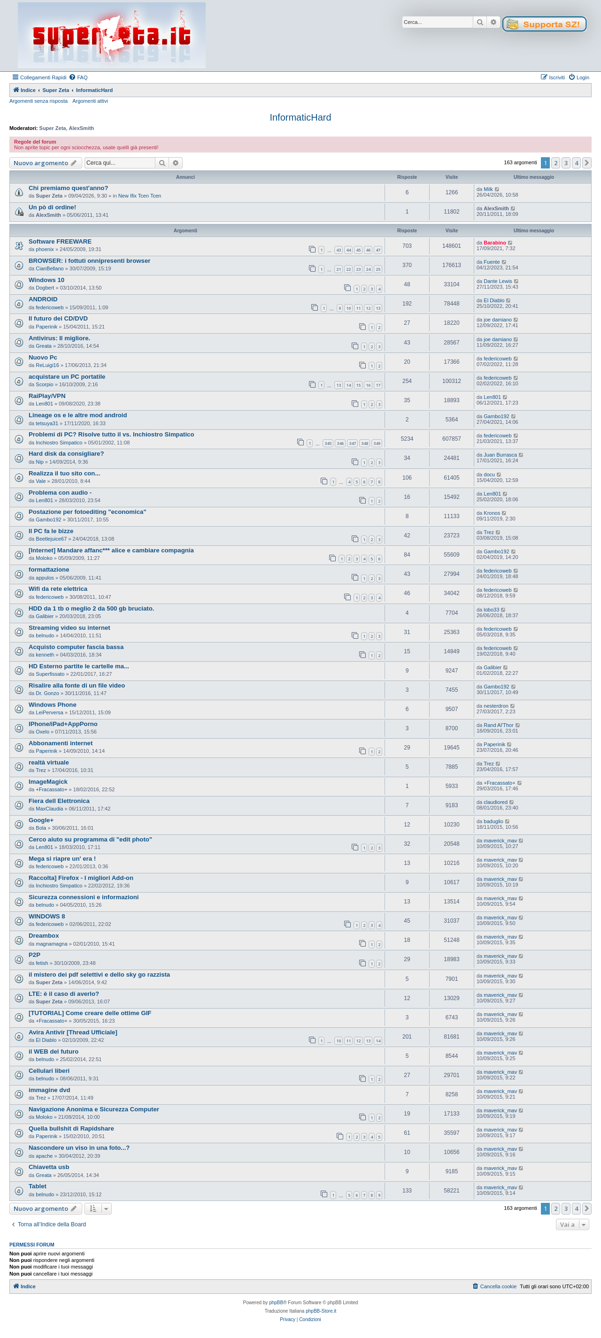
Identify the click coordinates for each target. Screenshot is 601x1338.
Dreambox (44, 935)
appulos (45, 578)
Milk (488, 189)
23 (358, 269)
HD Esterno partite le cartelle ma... (79, 666)
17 (378, 385)
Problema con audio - (60, 492)
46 (368, 250)
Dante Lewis (498, 281)
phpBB (276, 1302)
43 (338, 250)
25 (378, 269)
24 (368, 269)
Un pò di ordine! (52, 207)
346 (340, 443)
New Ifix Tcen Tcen (139, 196)
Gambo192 (496, 416)
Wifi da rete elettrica (58, 588)
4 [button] (576, 163)
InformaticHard (300, 117)
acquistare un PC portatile (67, 376)
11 (358, 308)
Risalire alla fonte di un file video (77, 685)
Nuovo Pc (43, 357)
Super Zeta (52, 128)
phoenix (45, 249)
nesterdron (496, 706)
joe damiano (498, 319)
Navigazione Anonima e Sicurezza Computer (94, 1109)
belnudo (45, 635)
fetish (42, 963)
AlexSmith (81, 128)
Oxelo (42, 731)
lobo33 (491, 609)
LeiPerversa (49, 712)
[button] (587, 162)
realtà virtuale (49, 762)
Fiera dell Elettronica (59, 800)
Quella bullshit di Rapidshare (71, 1128)
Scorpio (44, 384)
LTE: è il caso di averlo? (64, 993)
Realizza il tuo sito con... (64, 473)
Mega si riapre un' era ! (62, 858)
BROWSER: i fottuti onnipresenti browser (89, 260)
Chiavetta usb (49, 1166)
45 (358, 250)
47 (378, 250)
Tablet (37, 1186)
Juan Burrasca (500, 455)
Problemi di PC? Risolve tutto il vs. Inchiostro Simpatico (111, 434)
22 (348, 269)
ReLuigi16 (47, 365)
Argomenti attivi (90, 101)
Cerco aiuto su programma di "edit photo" (90, 839)
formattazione (49, 569)
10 (348, 308)
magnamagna (51, 944)
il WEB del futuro (53, 1051)
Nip (40, 462)
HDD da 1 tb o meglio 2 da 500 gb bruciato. (91, 608)
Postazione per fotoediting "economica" (87, 511)
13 (378, 308)
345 (327, 443)
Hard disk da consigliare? (66, 453)
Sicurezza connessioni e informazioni (84, 897)
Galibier (45, 616)
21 (338, 269)
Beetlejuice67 (51, 539)
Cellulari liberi (49, 1070)
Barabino (495, 242)
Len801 (44, 403)
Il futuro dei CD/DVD (58, 318)
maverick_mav (500, 840)
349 (376, 443)
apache (44, 1156)
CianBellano (49, 268)
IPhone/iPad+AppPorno (63, 723)
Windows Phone (53, 704)
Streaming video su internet (69, 627)
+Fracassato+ (51, 789)
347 (352, 443)
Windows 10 (46, 279)
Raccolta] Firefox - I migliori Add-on (81, 877)
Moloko (44, 558)
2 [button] (555, 163)
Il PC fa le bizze (51, 531)
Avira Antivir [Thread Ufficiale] (73, 1032)
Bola (41, 828)
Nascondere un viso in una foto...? (79, 1147)
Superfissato (50, 674)
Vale (41, 481)
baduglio (493, 821)
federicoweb (49, 307)
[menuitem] (78, 77)
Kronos (492, 513)
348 (364, 443)
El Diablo (494, 300)
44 (348, 250)
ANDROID (43, 299)
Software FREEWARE (60, 241)
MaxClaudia (49, 808)
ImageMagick (48, 781)
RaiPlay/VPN (47, 395)
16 (368, 385)
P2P (34, 954)
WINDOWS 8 (47, 916)
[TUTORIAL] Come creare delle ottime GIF (90, 1013)
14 (348, 385)
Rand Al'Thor (498, 725)
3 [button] (566, 163)
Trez (489, 532)
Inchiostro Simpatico (59, 442)
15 (358, 385)
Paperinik (46, 326)
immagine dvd (49, 1089)
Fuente (492, 262)
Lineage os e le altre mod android (78, 415)
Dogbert (45, 288)
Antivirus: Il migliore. (59, 338)
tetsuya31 (47, 423)
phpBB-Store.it (321, 1311)
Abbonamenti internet (60, 743)
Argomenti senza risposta (38, 101)
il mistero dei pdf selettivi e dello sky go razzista (99, 974)
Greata (44, 346)
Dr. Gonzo (47, 693)
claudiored (496, 802)
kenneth (45, 655)
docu (489, 474)
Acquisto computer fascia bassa (76, 646)
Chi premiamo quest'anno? (68, 187)
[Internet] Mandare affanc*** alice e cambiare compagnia (111, 550)
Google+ (41, 820)
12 (368, 308)
